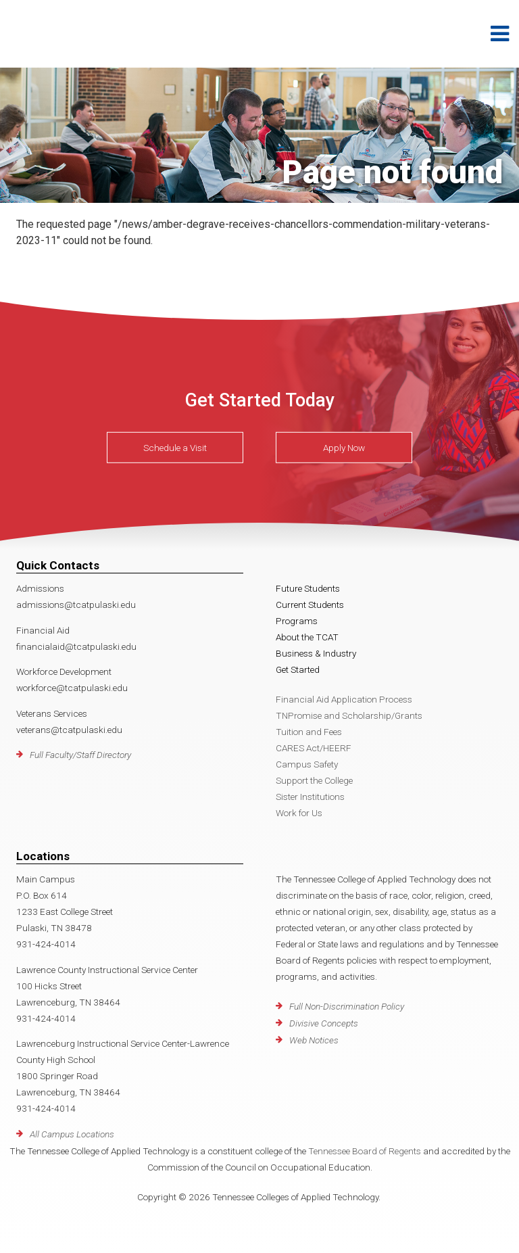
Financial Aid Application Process (344, 699)
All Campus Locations (72, 1134)
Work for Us (299, 812)
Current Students (310, 604)
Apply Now (344, 447)
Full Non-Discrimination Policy (346, 1006)
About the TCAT (307, 637)
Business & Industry (316, 653)
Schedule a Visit (175, 447)
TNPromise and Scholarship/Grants (349, 715)
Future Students (308, 588)
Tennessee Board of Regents (364, 1150)
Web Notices (314, 1040)
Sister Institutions (310, 796)
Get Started (298, 669)
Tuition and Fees (309, 731)
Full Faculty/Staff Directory (80, 754)
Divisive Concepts (323, 1023)
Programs (297, 620)
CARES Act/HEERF (313, 747)
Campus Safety (307, 764)
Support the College (314, 780)
